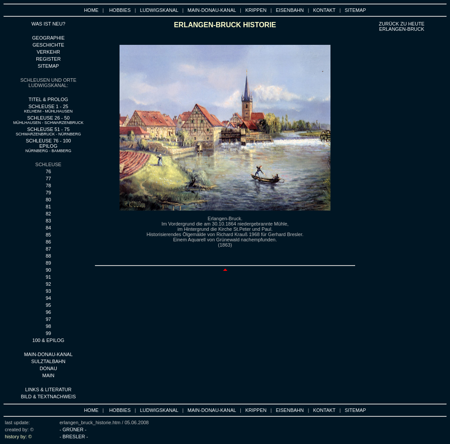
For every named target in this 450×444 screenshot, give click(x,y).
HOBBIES (120, 10)
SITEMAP (355, 10)
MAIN (48, 375)
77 (48, 178)
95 (48, 305)
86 (48, 241)
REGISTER (48, 59)
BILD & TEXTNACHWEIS (48, 396)
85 (48, 234)
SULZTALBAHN (48, 361)
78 (48, 185)
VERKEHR (48, 52)
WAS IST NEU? (48, 23)
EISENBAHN (290, 10)
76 (48, 171)
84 (48, 227)
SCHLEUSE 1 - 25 (48, 108)
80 (48, 199)
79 (48, 192)
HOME (91, 10)
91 (48, 277)
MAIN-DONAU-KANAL (212, 10)
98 (48, 326)
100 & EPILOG (49, 340)
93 (48, 291)
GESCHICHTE (48, 44)
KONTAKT (324, 10)
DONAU (48, 368)
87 (48, 248)
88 (48, 255)
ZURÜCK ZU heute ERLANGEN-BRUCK (402, 26)
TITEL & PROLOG (48, 99)
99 (48, 333)
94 (48, 298)
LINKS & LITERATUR (48, 389)
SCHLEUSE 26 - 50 (48, 120)
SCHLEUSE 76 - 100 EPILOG (48, 145)
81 (48, 206)
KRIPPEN (255, 10)
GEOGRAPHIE (48, 37)
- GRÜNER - (72, 429)
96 (48, 312)
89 (48, 263)
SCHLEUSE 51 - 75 (48, 131)
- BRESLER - (73, 436)
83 (48, 220)
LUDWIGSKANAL (159, 10)
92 (48, 284)
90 (48, 270)
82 (48, 213)
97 (48, 319)
